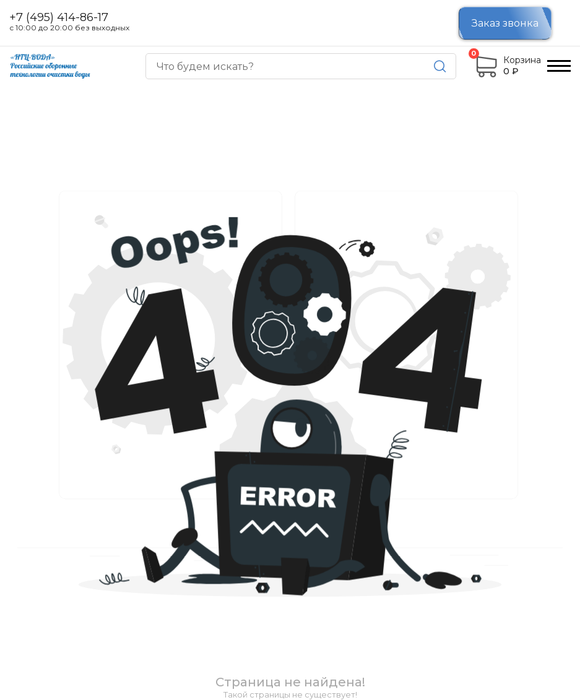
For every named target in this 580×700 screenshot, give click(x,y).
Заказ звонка (505, 23)
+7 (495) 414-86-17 (58, 18)
